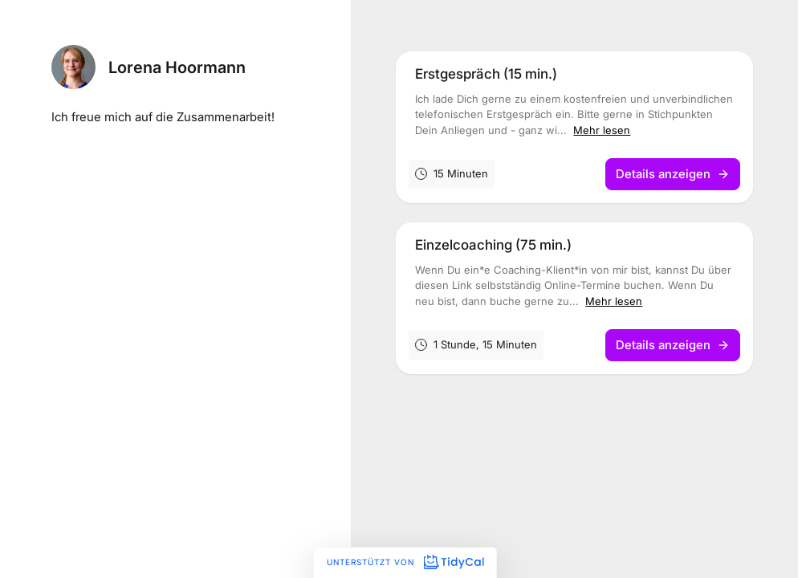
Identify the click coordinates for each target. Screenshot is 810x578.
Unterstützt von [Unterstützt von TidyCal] (405, 562)
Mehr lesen (601, 130)
